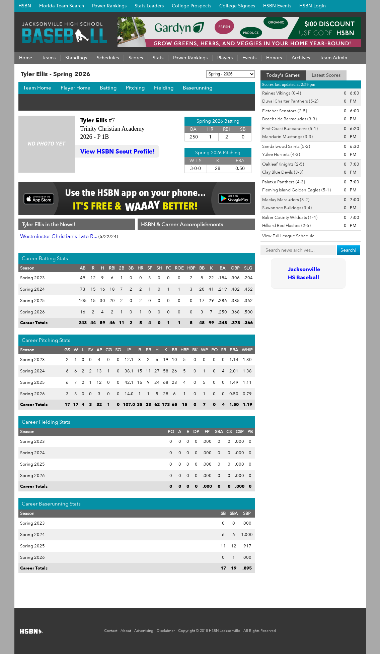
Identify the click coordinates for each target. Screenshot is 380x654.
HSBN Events (277, 6)
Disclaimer (166, 630)
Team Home (37, 87)
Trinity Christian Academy (112, 128)
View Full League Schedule (288, 236)
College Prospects (191, 6)
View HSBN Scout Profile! (117, 151)
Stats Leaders (149, 6)
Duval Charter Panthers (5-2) (290, 101)
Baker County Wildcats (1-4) (289, 218)
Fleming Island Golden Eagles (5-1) (296, 190)
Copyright (186, 630)
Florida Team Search (61, 6)
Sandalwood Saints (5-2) (286, 146)
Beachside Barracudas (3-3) (289, 119)
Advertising (143, 630)
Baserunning (197, 87)
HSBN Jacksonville (224, 630)
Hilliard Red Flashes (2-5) (286, 226)
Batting (108, 87)
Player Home (75, 87)
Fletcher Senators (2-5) (284, 111)
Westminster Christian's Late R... (58, 236)
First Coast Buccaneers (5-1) (290, 129)
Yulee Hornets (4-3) (281, 155)
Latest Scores (326, 75)
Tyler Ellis (93, 120)
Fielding (163, 87)
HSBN (24, 6)
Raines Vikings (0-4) (281, 93)
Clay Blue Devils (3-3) (282, 172)
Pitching (135, 87)
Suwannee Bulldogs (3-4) (287, 208)
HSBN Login (312, 6)
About (126, 630)
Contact (110, 630)
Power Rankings (109, 6)
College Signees (237, 6)
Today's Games (283, 75)
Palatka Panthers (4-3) (283, 182)
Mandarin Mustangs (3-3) (287, 137)
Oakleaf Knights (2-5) (283, 164)
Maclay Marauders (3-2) (285, 200)
